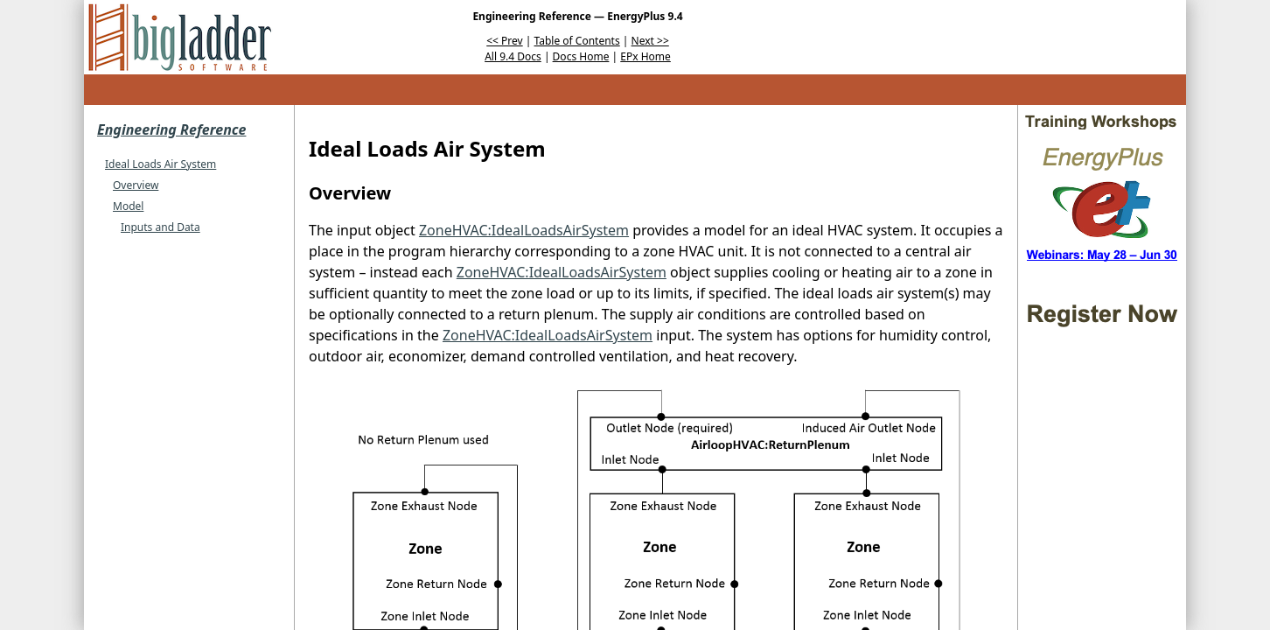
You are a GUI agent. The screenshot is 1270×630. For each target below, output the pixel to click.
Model (128, 206)
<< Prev (504, 40)
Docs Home (581, 56)
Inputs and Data (160, 227)
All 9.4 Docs (513, 56)
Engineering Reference (171, 129)
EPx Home (645, 56)
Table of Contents (577, 40)
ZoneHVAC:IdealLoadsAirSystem (524, 230)
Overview (135, 185)
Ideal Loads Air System (160, 164)
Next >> (650, 40)
